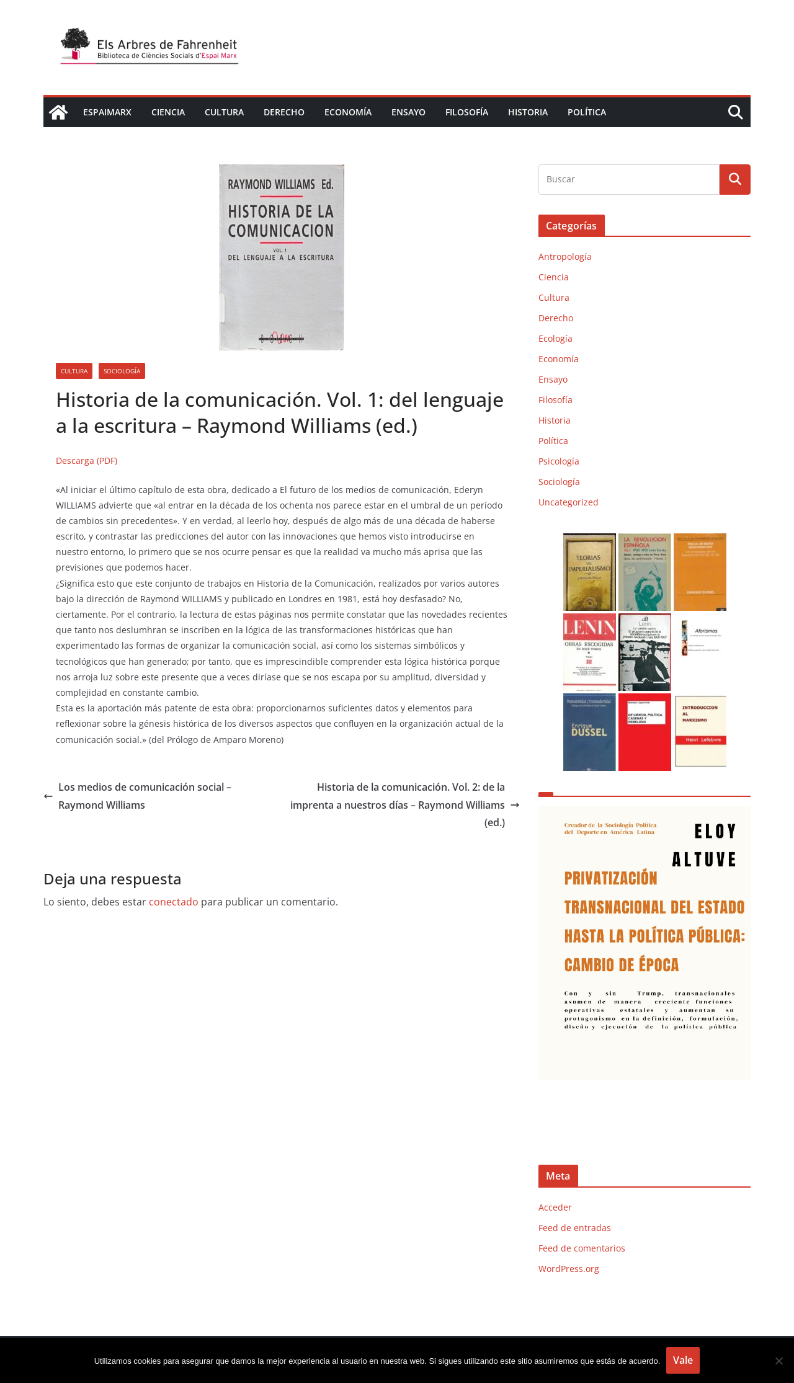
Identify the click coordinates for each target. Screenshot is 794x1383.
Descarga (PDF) (86, 460)
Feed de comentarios (581, 1248)
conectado (173, 902)
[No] (778, 1360)
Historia (528, 112)
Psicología (558, 461)
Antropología (565, 256)
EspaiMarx (107, 112)
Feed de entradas (574, 1228)
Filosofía (466, 112)
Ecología (555, 338)
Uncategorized (568, 502)
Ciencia (168, 112)
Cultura (224, 112)
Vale (683, 1360)
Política (587, 112)
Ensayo (408, 112)
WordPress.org (568, 1268)
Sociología (122, 371)
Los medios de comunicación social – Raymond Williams (137, 796)
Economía (348, 112)
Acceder (555, 1207)
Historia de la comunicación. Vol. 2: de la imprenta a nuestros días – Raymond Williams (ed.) (405, 805)
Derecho (284, 112)
